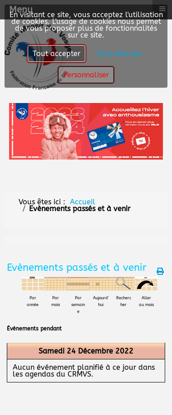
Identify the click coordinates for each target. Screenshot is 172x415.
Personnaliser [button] (86, 75)
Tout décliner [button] (119, 53)
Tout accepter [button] (56, 53)
